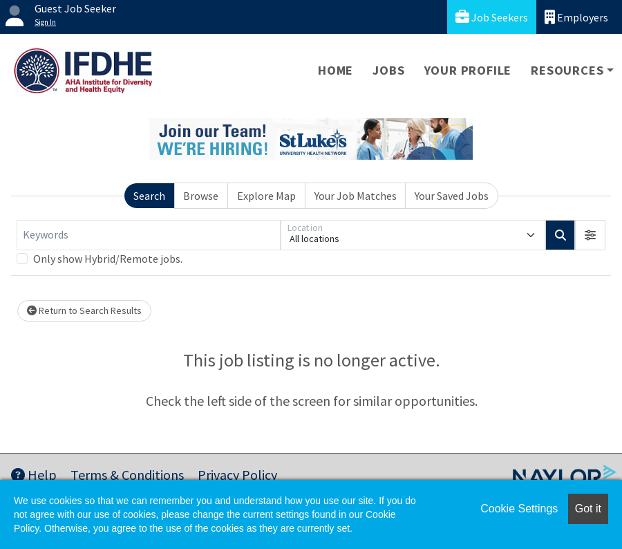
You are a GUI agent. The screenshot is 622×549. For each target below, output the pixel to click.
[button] (590, 235)
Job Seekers (491, 17)
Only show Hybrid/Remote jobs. (107, 259)
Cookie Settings (519, 508)
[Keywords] (149, 235)
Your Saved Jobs (452, 196)
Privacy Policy (237, 474)
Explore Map (266, 196)
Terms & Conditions (127, 474)
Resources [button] (567, 70)
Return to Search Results (84, 310)
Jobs (388, 70)
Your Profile (468, 70)
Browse (200, 196)
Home (335, 70)
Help (34, 474)
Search (149, 196)
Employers (576, 17)
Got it (588, 508)
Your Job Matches (355, 196)
